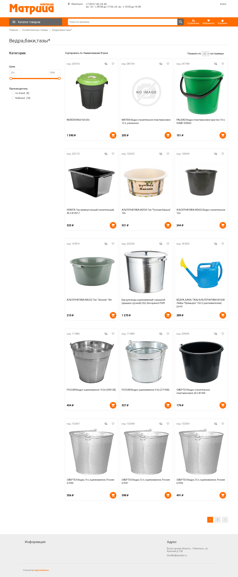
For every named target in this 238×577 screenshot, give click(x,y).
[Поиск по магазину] (123, 22)
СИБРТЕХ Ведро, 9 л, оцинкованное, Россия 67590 (90, 481)
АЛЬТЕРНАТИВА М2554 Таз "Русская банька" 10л (146, 211)
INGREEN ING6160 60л (78, 119)
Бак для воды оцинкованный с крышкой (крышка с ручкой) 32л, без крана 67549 (143, 301)
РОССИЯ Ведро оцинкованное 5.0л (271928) (145, 389)
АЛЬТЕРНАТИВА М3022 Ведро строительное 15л (201, 211)
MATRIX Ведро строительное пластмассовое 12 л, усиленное (146, 121)
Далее (225, 520)
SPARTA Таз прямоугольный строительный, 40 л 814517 (90, 211)
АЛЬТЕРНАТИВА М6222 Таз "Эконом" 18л (89, 299)
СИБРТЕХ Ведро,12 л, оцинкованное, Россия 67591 (146, 481)
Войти (223, 4)
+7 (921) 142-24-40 (96, 4)
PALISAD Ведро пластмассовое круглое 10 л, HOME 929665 (201, 121)
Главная (13, 30)
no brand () (22, 93)
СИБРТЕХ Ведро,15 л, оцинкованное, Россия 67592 (201, 481)
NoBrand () (22, 98)
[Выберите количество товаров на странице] (205, 53)
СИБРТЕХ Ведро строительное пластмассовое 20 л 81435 (193, 391)
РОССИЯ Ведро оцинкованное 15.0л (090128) (91, 389)
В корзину (113, 135)
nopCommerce (41, 570)
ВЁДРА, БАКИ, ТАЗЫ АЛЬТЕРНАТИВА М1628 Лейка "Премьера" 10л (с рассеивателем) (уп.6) (201, 303)
